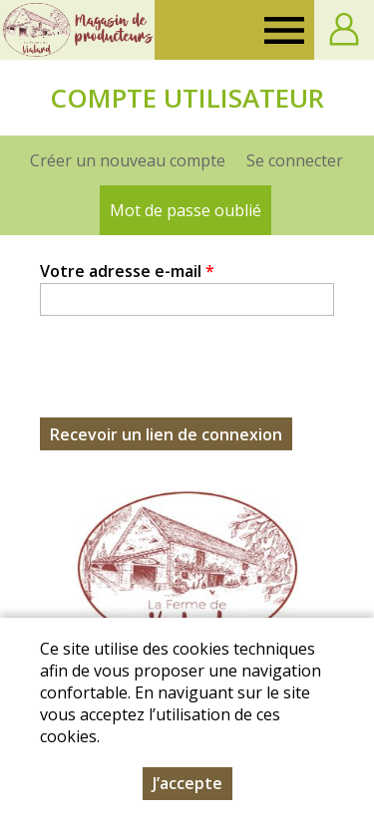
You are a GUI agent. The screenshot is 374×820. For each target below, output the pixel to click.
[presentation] (191, 378)
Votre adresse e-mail (127, 271)
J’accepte (187, 783)
